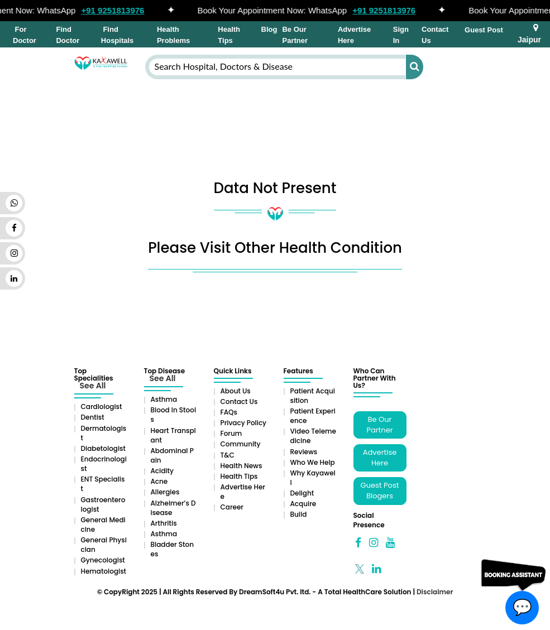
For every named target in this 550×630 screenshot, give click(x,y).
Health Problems (173, 35)
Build (298, 514)
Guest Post (484, 30)
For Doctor (24, 35)
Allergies (165, 492)
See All (93, 385)
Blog (269, 29)
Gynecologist (103, 560)
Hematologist (104, 571)
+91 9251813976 (115, 10)
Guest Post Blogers (380, 490)
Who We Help (312, 462)
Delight (302, 493)
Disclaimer (435, 592)
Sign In (401, 35)
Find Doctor (67, 35)
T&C (228, 455)
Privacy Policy (244, 422)
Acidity (162, 470)
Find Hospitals (117, 35)
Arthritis (164, 523)
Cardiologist (101, 406)
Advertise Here (354, 35)
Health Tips (229, 35)
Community (241, 444)
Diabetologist (103, 448)
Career (232, 507)
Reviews (304, 451)
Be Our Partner (295, 35)
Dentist (92, 417)
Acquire (303, 503)
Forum (231, 433)
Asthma (164, 399)
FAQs (229, 412)
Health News (241, 465)
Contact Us (435, 35)
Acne (159, 481)
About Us (236, 391)
